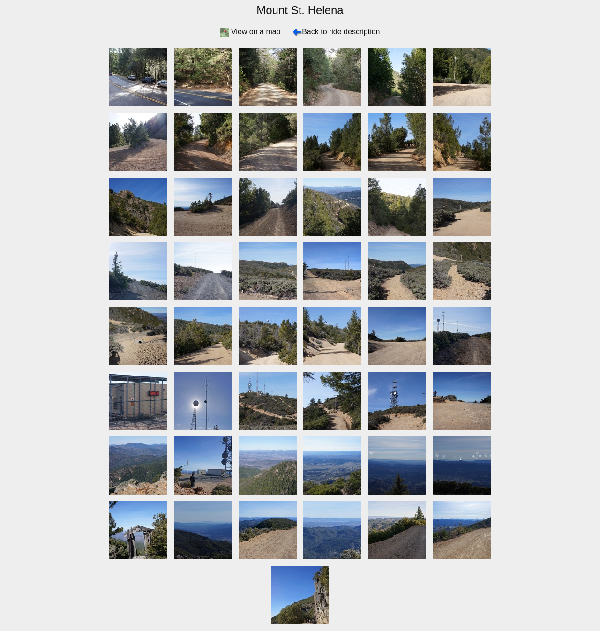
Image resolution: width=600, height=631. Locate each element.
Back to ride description (341, 32)
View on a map (256, 32)
